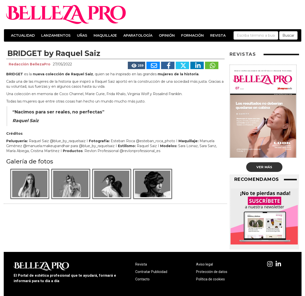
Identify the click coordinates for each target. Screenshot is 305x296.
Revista (218, 35)
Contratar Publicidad (151, 272)
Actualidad (23, 35)
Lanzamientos (55, 35)
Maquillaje (105, 35)
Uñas (82, 35)
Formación (192, 35)
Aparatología (137, 35)
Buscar (288, 35)
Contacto (142, 279)
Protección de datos (211, 272)
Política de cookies (210, 279)
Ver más (264, 167)
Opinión (167, 35)
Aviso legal (204, 264)
